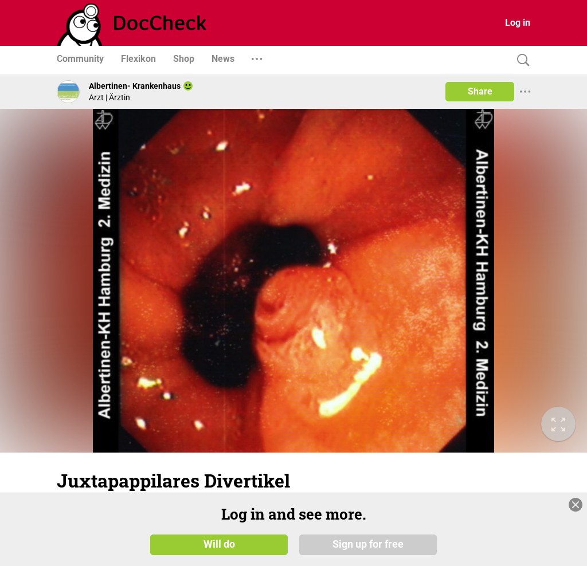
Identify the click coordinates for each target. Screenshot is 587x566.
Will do (219, 544)
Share (480, 91)
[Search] (520, 60)
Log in (517, 22)
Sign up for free (368, 544)
